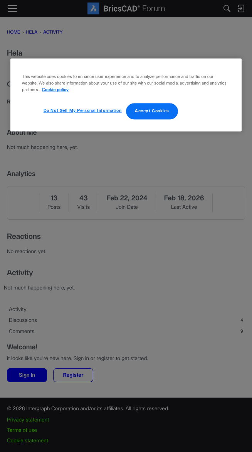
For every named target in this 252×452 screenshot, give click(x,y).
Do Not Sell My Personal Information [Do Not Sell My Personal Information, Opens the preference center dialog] (83, 110)
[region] (126, 94)
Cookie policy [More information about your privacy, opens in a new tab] (55, 90)
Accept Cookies (152, 111)
